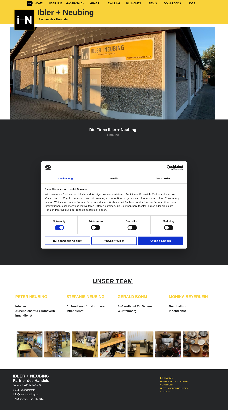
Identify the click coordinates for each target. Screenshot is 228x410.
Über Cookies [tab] (163, 178)
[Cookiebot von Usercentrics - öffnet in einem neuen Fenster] (169, 167)
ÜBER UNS (56, 3)
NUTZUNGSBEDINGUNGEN (174, 388)
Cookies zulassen (160, 240)
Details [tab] (114, 178)
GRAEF (94, 3)
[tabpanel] (113, 132)
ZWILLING (114, 3)
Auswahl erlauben (114, 240)
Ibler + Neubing (66, 12)
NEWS (153, 3)
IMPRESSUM (166, 378)
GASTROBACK (75, 3)
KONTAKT (165, 391)
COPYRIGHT (166, 385)
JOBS (191, 3)
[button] (29, 344)
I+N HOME (36, 3)
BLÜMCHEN (133, 3)
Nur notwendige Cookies (67, 240)
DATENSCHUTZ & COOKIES (174, 381)
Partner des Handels (31, 380)
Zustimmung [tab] (65, 178)
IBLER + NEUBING (31, 376)
